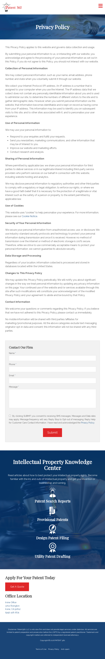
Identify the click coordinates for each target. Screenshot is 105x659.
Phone (12, 364)
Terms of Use (41, 649)
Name (12, 353)
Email (12, 375)
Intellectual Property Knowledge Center (52, 464)
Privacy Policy (87, 423)
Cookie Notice (29, 216)
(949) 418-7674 (12, 612)
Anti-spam (65, 649)
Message (14, 387)
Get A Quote (17, 586)
